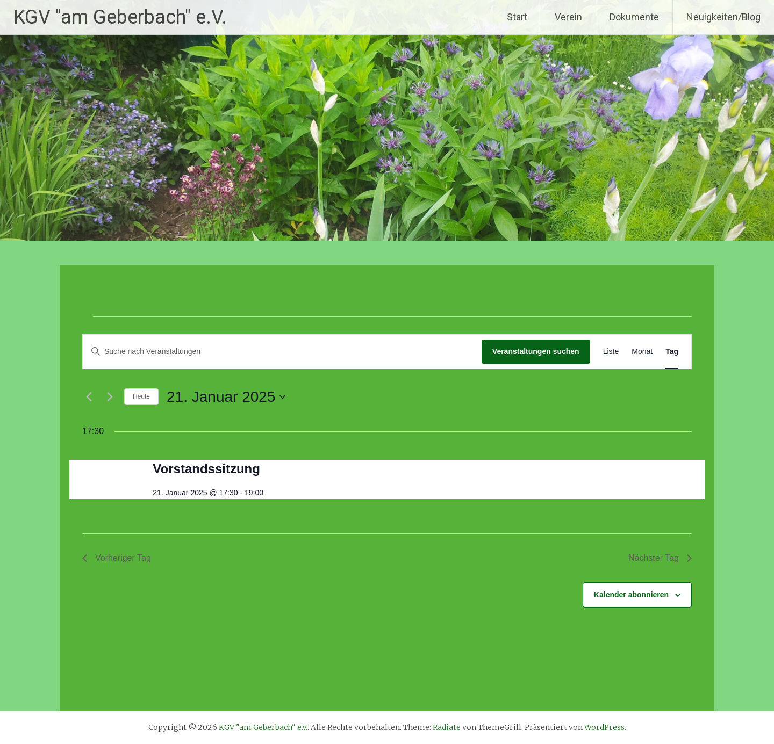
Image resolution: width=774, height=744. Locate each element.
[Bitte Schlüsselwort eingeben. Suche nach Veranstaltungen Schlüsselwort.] (282, 352)
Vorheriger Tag (116, 557)
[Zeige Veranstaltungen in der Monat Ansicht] (642, 352)
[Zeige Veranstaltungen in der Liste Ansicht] (611, 352)
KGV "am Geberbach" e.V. (120, 17)
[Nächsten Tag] (109, 397)
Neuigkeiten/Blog (723, 17)
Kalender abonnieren (631, 594)
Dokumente (634, 17)
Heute (141, 396)
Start (517, 17)
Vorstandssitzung (206, 468)
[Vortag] (88, 397)
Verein (568, 17)
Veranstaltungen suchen (535, 351)
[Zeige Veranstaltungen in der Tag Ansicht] (671, 352)
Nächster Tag (660, 557)
